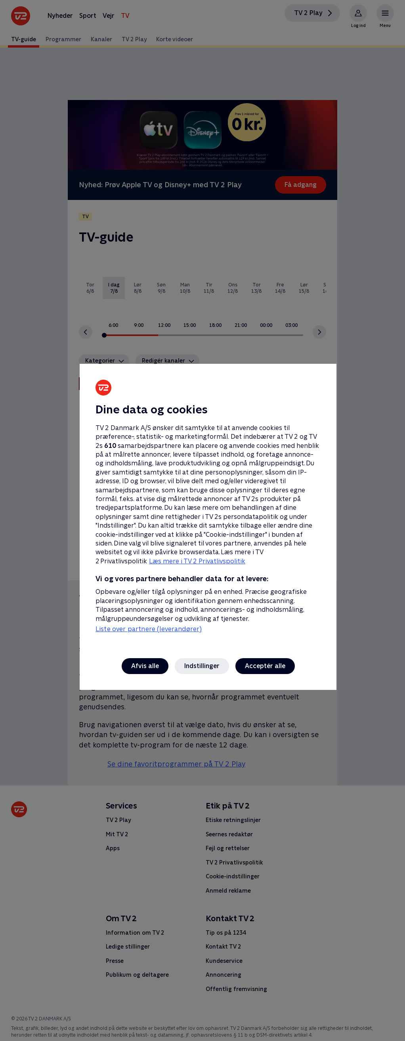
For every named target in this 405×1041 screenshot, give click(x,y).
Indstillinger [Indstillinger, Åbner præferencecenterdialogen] (202, 666)
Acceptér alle (265, 666)
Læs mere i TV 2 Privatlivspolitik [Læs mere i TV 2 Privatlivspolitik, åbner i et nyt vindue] (197, 561)
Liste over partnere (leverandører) (149, 629)
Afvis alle (145, 666)
